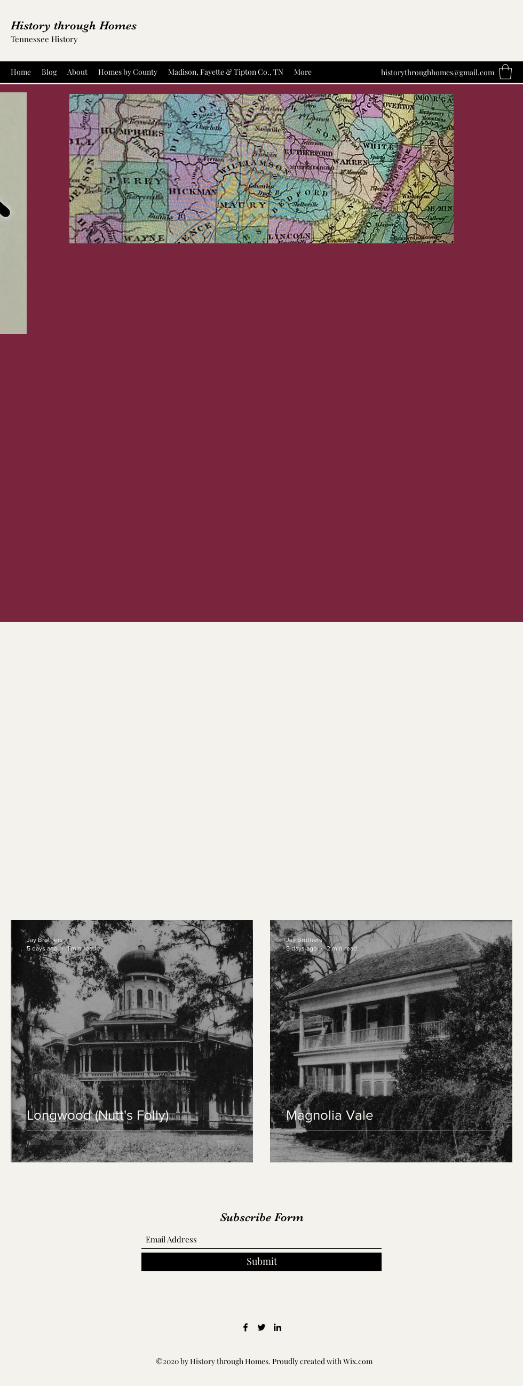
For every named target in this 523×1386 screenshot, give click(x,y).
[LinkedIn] (277, 1327)
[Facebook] (245, 1327)
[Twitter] (261, 1327)
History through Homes (74, 25)
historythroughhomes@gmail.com (437, 72)
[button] (505, 72)
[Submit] (261, 1262)
